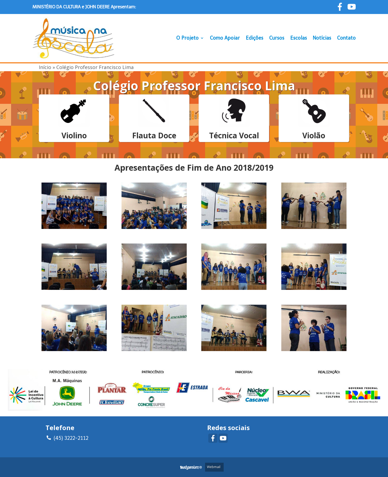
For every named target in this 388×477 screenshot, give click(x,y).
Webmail (213, 467)
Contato (346, 38)
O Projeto (187, 38)
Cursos (276, 38)
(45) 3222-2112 (67, 437)
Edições (254, 38)
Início (45, 67)
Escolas (298, 38)
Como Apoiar (225, 38)
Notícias (322, 38)
